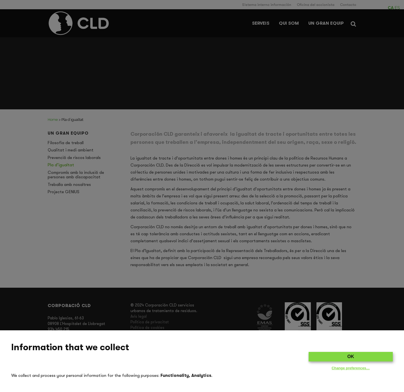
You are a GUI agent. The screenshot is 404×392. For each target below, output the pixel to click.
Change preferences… (351, 368)
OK (350, 356)
